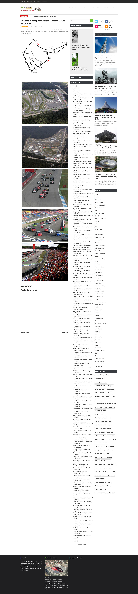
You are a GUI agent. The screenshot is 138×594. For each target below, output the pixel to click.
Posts (40, 1)
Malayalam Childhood (100, 302)
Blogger (84, 544)
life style (97, 299)
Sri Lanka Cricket (99, 329)
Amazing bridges (99, 202)
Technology (98, 342)
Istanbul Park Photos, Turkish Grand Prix (82, 131)
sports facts (98, 326)
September (76, 90)
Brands (97, 221)
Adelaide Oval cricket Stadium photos (82, 249)
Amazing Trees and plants (101, 208)
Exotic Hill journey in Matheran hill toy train (79, 69)
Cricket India (98, 243)
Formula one (24, 26)
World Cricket (98, 366)
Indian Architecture (99, 280)
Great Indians (98, 272)
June (74, 541)
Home (22, 1)
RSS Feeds (110, 26)
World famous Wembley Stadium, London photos (44, 16)
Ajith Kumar (98, 199)
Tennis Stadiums (99, 348)
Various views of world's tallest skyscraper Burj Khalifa (106, 57)
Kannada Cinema (99, 296)
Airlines (97, 197)
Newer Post (25, 332)
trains (96, 353)
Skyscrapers (98, 321)
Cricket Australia (99, 234)
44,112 (111, 21)
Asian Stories (98, 216)
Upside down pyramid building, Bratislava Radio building (106, 147)
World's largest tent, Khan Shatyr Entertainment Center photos (105, 117)
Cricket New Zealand (100, 245)
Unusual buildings (99, 358)
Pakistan (97, 313)
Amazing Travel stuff (100, 205)
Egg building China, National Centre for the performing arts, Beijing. (106, 176)
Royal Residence (99, 318)
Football (97, 264)
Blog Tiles (29, 1)
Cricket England (99, 240)
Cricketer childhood (100, 253)
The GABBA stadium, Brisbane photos (82, 245)
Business (97, 224)
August (75, 92)
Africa (96, 194)
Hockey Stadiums (99, 275)
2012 (73, 86)
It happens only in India (100, 291)
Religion (97, 315)
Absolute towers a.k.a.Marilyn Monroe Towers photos (105, 87)
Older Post (65, 332)
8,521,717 (101, 21)
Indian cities (98, 283)
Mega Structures (99, 304)
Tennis (96, 345)
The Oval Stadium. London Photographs (82, 144)
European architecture (100, 259)
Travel (33, 1)
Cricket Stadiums (99, 251)
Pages (37, 1)
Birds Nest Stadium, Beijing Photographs (82, 161)
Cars (96, 226)
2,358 (99, 26)
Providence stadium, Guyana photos (82, 496)
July (74, 539)
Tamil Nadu (98, 339)
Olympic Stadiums (99, 310)
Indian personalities (100, 286)
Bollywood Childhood (100, 218)
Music (96, 307)
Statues (97, 334)
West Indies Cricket (99, 364)
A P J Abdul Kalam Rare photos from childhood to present (81, 47)
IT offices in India (99, 294)
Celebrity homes (99, 229)
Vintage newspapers (100, 361)
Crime (96, 256)
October (75, 88)
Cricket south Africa (99, 248)
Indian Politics (98, 288)
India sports (98, 278)
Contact (45, 1)
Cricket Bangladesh (99, 237)
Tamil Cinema (98, 337)
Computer (97, 232)
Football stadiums (99, 267)
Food (96, 261)
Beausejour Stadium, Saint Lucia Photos (82, 494)
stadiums (97, 331)
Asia (96, 210)
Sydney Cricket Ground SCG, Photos (81, 247)
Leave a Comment (38, 26)
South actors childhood (101, 323)
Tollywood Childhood (100, 350)
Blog (25, 1)
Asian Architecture (99, 213)
